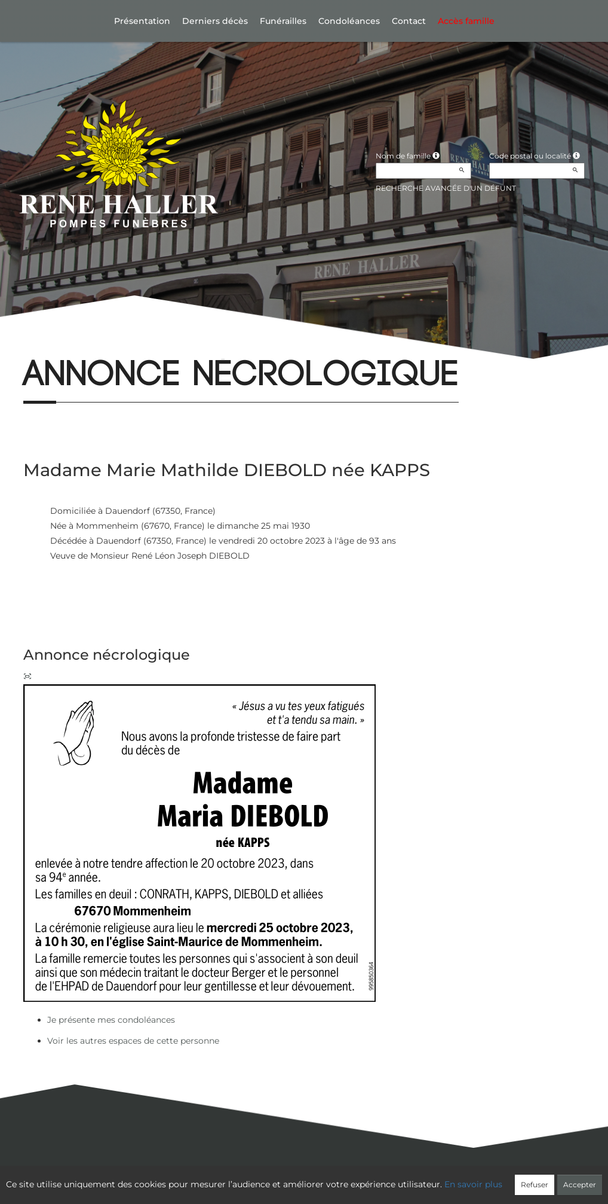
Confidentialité (298, 1178)
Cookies (353, 1178)
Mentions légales (412, 1178)
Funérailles (283, 21)
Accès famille (466, 21)
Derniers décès (215, 21)
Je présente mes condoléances (111, 1019)
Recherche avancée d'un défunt (446, 188)
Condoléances (349, 21)
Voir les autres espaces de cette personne (133, 1040)
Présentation (142, 21)
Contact (409, 21)
